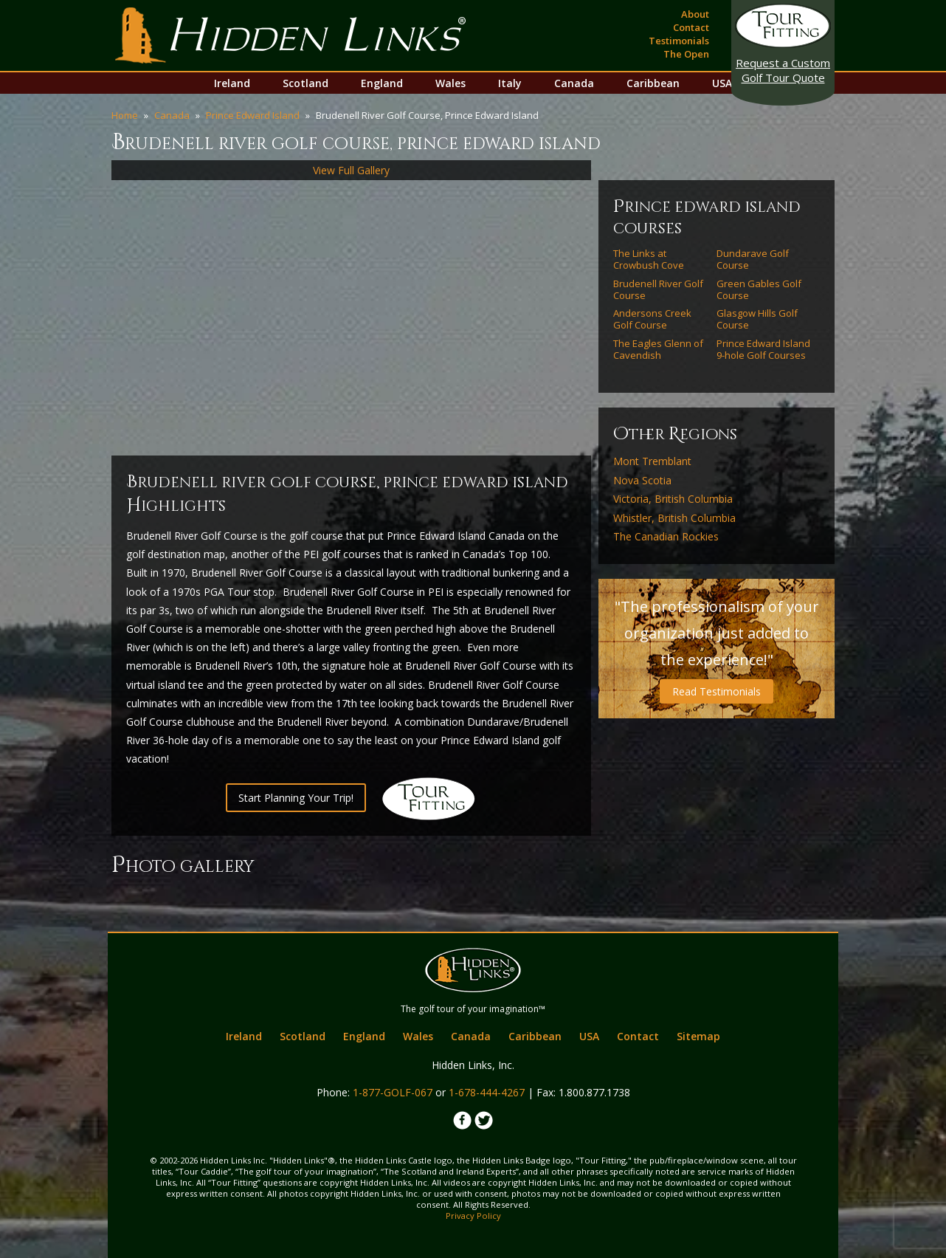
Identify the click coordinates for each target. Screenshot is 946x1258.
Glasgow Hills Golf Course (757, 319)
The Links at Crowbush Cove (648, 259)
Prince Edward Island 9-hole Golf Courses (763, 349)
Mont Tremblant (652, 461)
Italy (510, 83)
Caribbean (653, 83)
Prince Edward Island (253, 115)
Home (124, 115)
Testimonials (679, 40)
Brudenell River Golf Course (658, 290)
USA (722, 83)
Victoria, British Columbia (673, 499)
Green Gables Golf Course (759, 290)
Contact (691, 27)
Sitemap (698, 1036)
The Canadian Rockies (666, 536)
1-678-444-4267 (487, 1092)
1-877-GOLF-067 (392, 1092)
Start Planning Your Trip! (295, 798)
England (382, 83)
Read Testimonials (716, 691)
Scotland (305, 83)
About (695, 14)
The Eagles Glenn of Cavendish (658, 349)
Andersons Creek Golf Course (652, 319)
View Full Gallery (351, 170)
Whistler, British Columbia (674, 518)
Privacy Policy (473, 1215)
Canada (574, 83)
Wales (450, 83)
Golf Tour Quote (783, 70)
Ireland (232, 83)
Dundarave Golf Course (753, 259)
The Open (686, 54)
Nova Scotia (642, 480)
